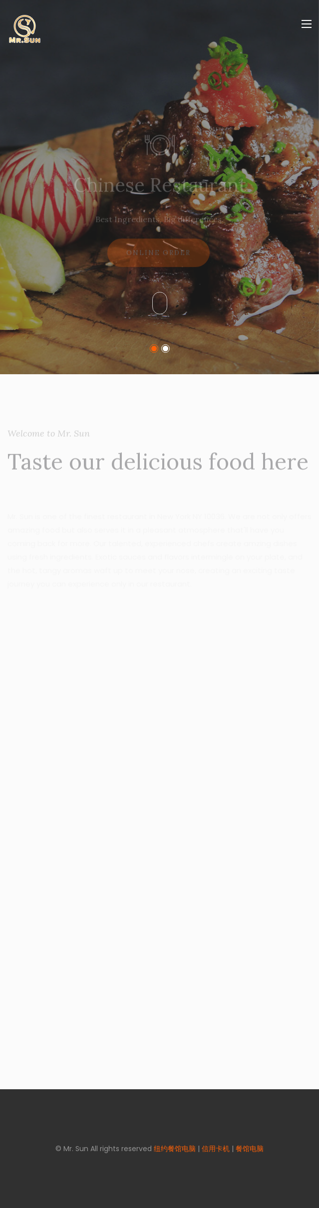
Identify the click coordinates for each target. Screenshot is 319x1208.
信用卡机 (216, 1149)
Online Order (158, 257)
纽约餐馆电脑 (175, 1149)
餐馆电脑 (250, 1149)
